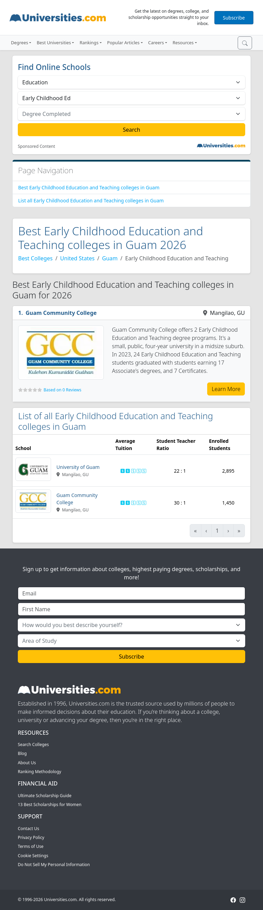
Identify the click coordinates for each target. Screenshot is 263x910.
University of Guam (78, 467)
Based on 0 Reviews (62, 390)
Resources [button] (183, 42)
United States (77, 258)
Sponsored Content (36, 146)
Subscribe (234, 17)
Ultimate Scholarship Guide (45, 796)
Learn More (226, 389)
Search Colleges (33, 744)
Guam (109, 258)
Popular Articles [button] (123, 42)
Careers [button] (156, 42)
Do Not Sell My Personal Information (54, 864)
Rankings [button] (88, 42)
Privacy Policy (31, 837)
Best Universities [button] (54, 42)
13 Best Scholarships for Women (50, 804)
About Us (27, 763)
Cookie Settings (33, 856)
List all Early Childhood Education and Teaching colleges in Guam (91, 200)
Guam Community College (61, 313)
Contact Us (28, 828)
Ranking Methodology (39, 772)
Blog (22, 753)
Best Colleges (35, 258)
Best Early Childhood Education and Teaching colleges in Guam (88, 187)
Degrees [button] (19, 42)
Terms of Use (30, 846)
